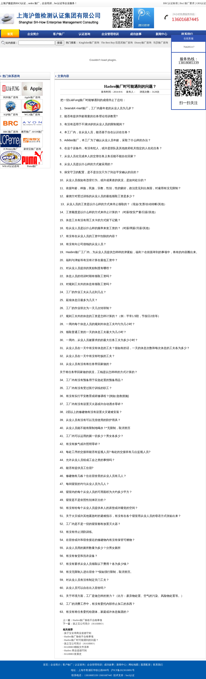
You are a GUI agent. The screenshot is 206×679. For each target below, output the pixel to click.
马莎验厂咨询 (160, 42)
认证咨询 (84, 34)
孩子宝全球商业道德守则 (77, 633)
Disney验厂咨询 (143, 42)
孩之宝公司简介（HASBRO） (89, 623)
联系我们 (187, 34)
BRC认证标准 (170, 3)
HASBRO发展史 (73, 654)
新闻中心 (161, 34)
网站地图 (133, 664)
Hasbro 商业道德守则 (75, 650)
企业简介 (33, 34)
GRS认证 (201, 3)
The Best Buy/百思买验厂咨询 (116, 42)
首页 (10, 34)
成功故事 (136, 34)
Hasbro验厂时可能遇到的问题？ (81, 640)
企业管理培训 (110, 34)
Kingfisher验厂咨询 (89, 42)
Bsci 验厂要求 (187, 3)
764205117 (188, 46)
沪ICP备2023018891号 (123, 670)
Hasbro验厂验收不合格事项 (87, 620)
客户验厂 (58, 34)
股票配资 (146, 664)
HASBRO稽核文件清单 (76, 647)
